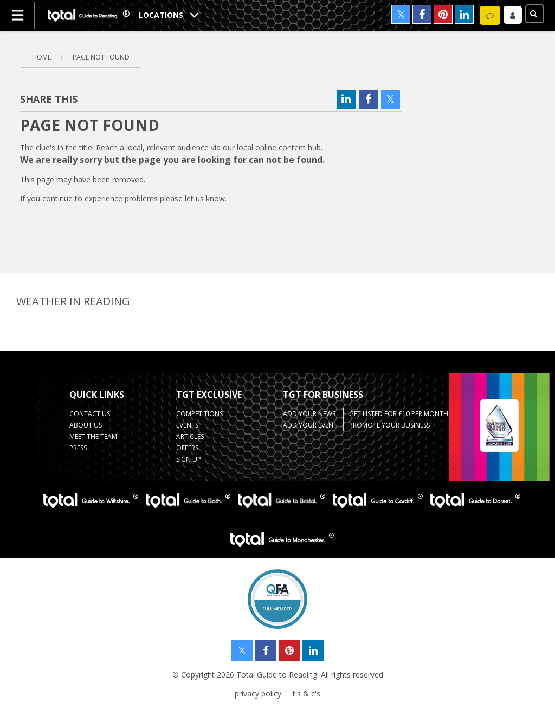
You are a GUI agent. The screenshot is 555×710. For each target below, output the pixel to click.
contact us (89, 413)
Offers (187, 447)
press (78, 447)
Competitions (199, 413)
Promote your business (389, 425)
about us (85, 425)
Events (187, 425)
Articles (190, 436)
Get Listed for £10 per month (398, 413)
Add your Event (310, 425)
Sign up (188, 459)
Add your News (309, 413)
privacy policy (258, 693)
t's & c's (306, 693)
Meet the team (93, 436)
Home (41, 57)
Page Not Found (101, 57)
